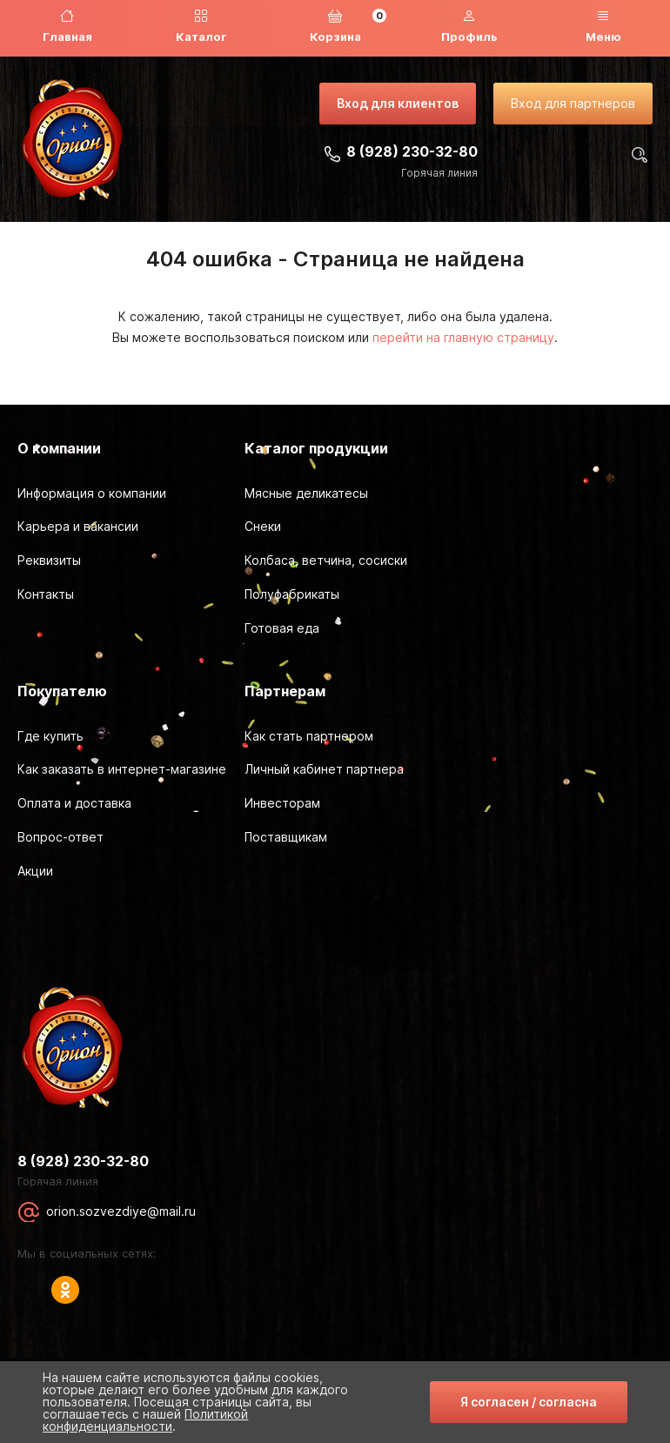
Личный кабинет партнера (324, 769)
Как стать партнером (309, 735)
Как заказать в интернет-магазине (121, 769)
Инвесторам (282, 802)
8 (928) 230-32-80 (412, 151)
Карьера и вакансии (77, 526)
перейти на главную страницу (463, 337)
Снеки (263, 526)
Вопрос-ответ (60, 836)
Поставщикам (286, 836)
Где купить (50, 735)
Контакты (45, 594)
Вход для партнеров (573, 103)
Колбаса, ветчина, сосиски (326, 560)
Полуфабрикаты (292, 594)
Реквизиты (49, 560)
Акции (35, 870)
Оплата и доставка (74, 802)
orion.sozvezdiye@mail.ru (121, 1211)
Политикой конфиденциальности (145, 1419)
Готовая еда (282, 628)
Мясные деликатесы (306, 493)
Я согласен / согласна (528, 1401)
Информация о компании (91, 493)
